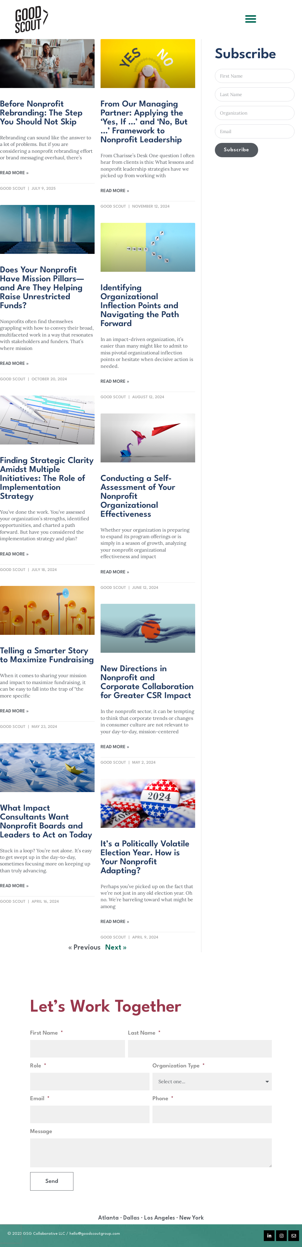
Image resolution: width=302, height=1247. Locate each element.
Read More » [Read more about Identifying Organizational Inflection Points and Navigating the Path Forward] (115, 381)
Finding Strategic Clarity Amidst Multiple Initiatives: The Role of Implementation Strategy (47, 479)
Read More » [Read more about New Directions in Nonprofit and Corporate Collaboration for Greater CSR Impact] (115, 747)
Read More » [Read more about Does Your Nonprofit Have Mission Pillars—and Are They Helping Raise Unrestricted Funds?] (14, 364)
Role (36, 1066)
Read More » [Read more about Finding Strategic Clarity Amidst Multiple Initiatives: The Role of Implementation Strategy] (14, 554)
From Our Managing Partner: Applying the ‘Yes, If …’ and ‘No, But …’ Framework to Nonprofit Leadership (144, 122)
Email (38, 1098)
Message (41, 1131)
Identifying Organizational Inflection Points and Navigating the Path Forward (140, 306)
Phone (161, 1098)
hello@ (75, 1234)
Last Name (142, 1033)
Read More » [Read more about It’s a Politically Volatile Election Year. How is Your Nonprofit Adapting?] (115, 922)
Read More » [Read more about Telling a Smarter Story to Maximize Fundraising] (14, 711)
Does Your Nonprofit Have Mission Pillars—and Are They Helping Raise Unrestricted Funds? (42, 288)
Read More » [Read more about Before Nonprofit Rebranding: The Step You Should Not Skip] (14, 173)
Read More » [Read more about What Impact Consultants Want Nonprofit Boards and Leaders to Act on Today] (14, 886)
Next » (116, 947)
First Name (44, 1033)
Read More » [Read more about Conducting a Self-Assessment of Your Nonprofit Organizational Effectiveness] (115, 572)
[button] (251, 19)
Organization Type (176, 1066)
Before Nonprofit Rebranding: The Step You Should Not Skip (41, 113)
